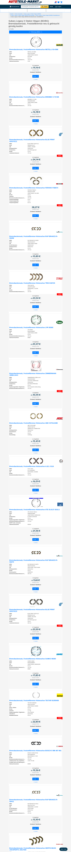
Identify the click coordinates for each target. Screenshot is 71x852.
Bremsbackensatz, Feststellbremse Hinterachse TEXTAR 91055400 (34, 700)
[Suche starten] (45, 6)
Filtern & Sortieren (35, 10)
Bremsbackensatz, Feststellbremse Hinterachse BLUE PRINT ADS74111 (32, 140)
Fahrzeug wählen (35, 32)
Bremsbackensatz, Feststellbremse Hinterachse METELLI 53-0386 (33, 49)
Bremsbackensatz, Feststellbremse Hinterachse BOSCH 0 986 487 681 (35, 750)
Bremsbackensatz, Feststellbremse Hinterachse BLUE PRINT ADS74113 (32, 610)
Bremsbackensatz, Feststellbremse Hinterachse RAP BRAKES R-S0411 (33, 800)
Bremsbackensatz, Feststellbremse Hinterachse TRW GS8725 (32, 283)
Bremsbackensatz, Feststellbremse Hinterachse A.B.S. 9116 (31, 466)
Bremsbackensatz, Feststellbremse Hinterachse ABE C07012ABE (33, 423)
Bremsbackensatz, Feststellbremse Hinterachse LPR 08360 (31, 327)
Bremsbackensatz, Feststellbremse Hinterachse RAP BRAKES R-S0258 (33, 237)
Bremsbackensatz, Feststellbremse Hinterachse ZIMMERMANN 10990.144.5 (32, 374)
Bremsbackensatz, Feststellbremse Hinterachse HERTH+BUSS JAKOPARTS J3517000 (32, 849)
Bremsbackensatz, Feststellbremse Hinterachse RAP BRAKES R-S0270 (33, 561)
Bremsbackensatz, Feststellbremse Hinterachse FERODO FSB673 (33, 188)
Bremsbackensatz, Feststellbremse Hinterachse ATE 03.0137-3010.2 (34, 509)
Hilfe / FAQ (63, 849)
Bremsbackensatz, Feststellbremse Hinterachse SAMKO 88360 (32, 659)
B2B (51, 6)
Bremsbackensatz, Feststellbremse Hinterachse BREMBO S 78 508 (34, 97)
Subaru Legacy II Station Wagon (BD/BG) (32, 14)
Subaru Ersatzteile (18, 14)
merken (36, 79)
